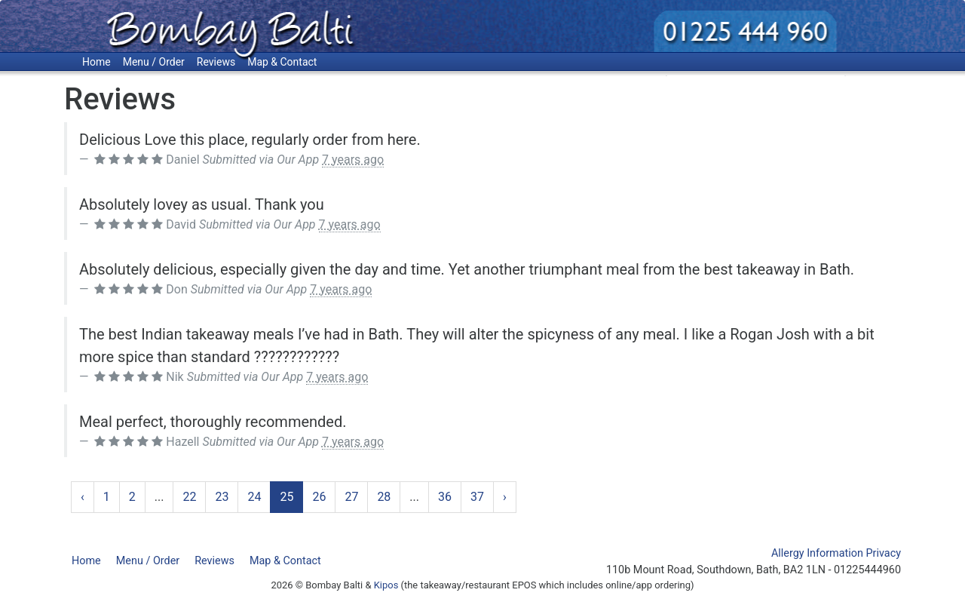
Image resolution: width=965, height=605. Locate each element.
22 (189, 497)
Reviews (216, 62)
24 (254, 497)
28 (384, 497)
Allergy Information (817, 553)
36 (445, 497)
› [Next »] (505, 497)
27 (351, 497)
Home (96, 62)
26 (319, 497)
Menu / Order (154, 62)
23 (221, 497)
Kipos (386, 585)
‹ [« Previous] (82, 497)
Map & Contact (282, 62)
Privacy (884, 553)
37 (477, 497)
